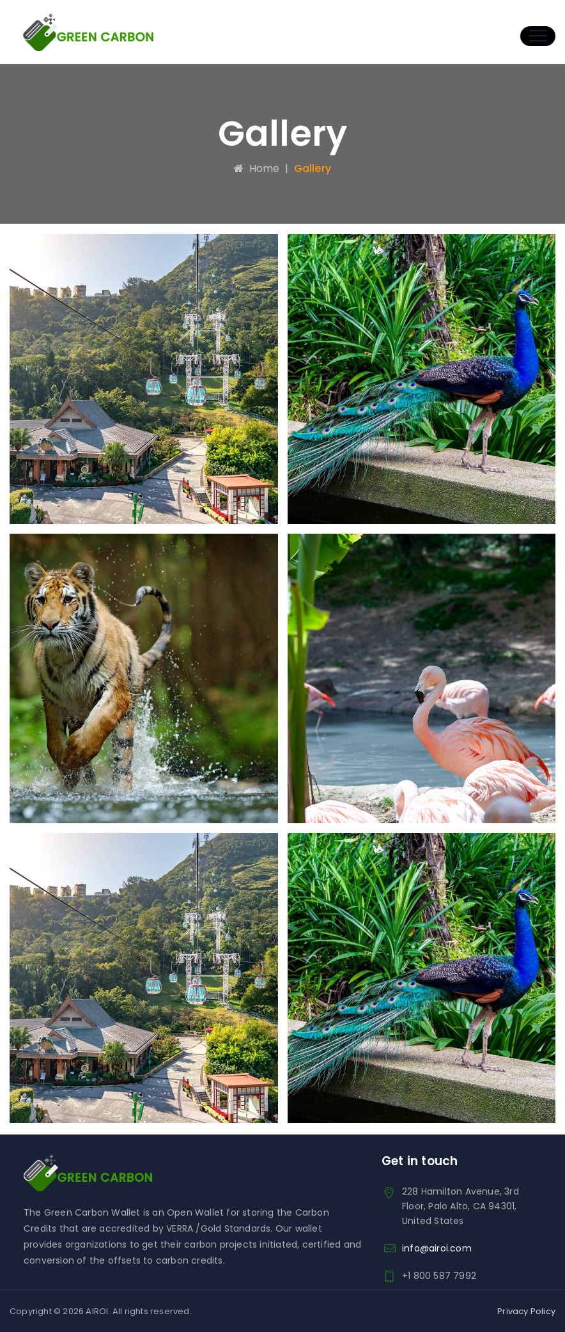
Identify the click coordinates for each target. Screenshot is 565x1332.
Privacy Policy (526, 1311)
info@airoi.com (437, 1248)
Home (256, 168)
